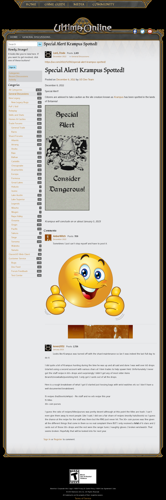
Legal (71, 489)
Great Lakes (17, 182)
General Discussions (19, 93)
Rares (14, 131)
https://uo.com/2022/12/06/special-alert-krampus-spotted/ (75, 61)
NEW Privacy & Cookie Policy (84, 489)
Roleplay (13, 110)
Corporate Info (63, 489)
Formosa (15, 178)
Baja (13, 152)
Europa (14, 173)
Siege (14, 237)
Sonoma (15, 241)
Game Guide (55, 4)
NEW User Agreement (103, 489)
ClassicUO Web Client (19, 254)
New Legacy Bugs (20, 102)
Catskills (15, 161)
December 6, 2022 (65, 79)
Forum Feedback (19, 271)
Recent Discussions (18, 76)
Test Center (17, 275)
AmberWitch (59, 236)
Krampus (119, 97)
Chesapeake (17, 165)
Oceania (15, 220)
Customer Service (17, 258)
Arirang (14, 144)
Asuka (14, 148)
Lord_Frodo (59, 53)
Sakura (14, 233)
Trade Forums (15, 123)
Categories (14, 73)
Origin (14, 224)
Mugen (14, 211)
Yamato (14, 249)
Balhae (14, 157)
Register (58, 439)
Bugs (13, 262)
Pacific (14, 228)
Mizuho (15, 207)
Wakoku (15, 245)
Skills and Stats (16, 114)
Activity (12, 79)
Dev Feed (15, 266)
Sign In (12, 67)
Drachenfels (17, 169)
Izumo (14, 190)
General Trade (18, 127)
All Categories (15, 89)
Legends (15, 203)
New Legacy (14, 98)
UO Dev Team (86, 79)
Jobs (114, 489)
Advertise (53, 489)
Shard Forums (16, 136)
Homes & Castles (17, 119)
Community (103, 4)
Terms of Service (83, 498)
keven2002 (58, 346)
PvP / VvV (13, 106)
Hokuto (15, 186)
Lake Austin (17, 195)
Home (31, 4)
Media (79, 4)
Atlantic (15, 140)
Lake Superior (18, 199)
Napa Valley (17, 216)
